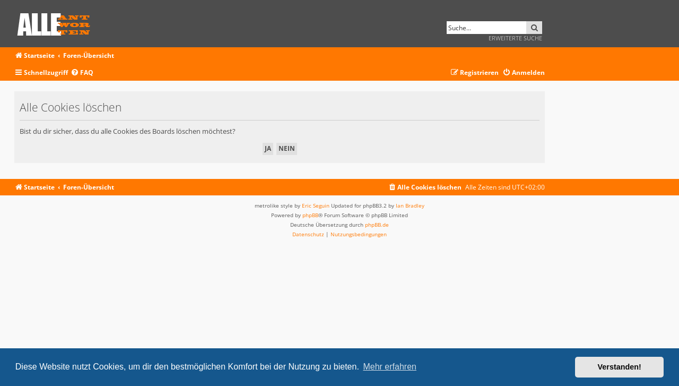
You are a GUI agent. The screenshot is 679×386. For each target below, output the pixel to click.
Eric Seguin (315, 205)
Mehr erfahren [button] (389, 366)
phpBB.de (377, 224)
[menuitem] (82, 73)
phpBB (310, 215)
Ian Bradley (410, 205)
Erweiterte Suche (515, 38)
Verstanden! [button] (619, 367)
